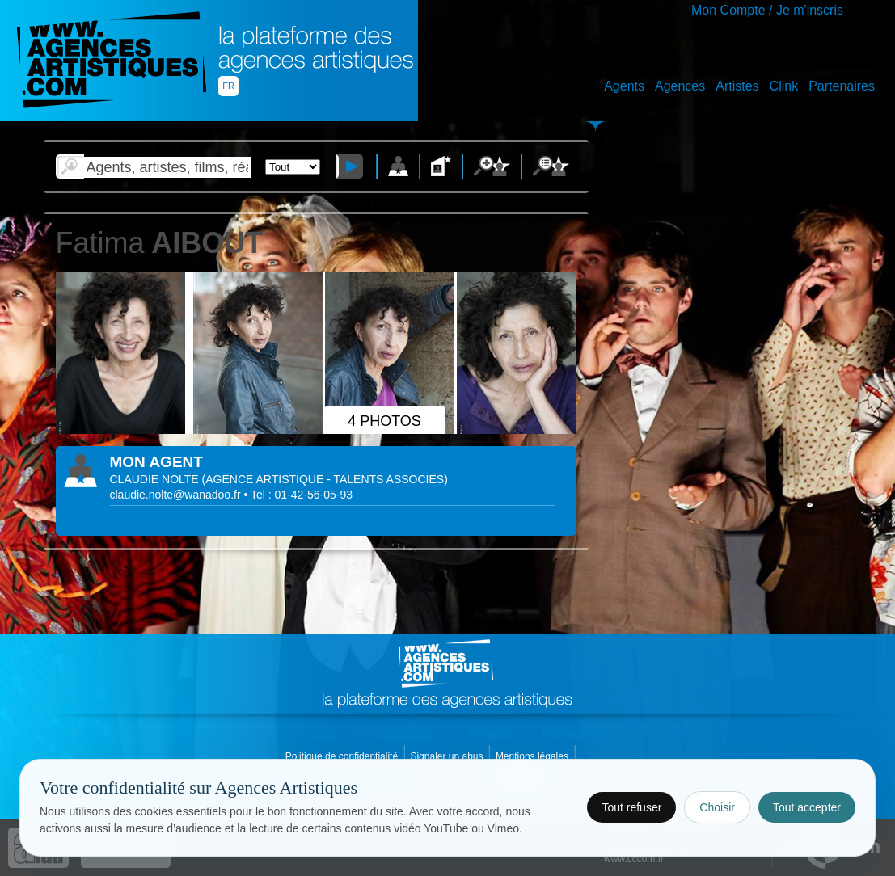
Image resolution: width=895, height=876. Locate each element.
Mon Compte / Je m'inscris (767, 10)
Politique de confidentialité (343, 756)
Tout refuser (631, 807)
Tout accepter (807, 807)
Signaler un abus (447, 756)
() (325, 479)
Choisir (717, 807)
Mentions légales (533, 756)
